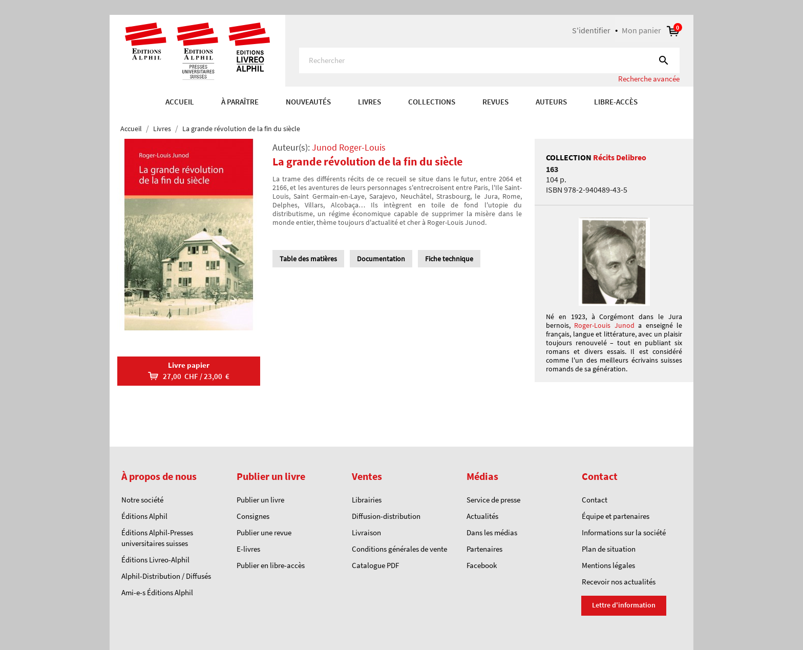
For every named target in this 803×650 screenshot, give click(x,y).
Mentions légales (608, 565)
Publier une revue (264, 532)
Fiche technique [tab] (449, 258)
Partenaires (484, 549)
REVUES (495, 102)
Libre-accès (616, 102)
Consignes (253, 516)
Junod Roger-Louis (349, 147)
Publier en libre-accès (271, 565)
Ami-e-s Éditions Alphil (157, 592)
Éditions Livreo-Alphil (155, 559)
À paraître (240, 102)
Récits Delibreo (619, 157)
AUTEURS (551, 102)
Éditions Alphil (144, 516)
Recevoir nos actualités (619, 581)
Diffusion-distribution (386, 516)
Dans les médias (492, 532)
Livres (369, 102)
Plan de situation (609, 549)
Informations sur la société (624, 532)
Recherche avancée (649, 78)
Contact (594, 500)
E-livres (248, 549)
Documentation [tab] (381, 258)
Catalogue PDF (375, 565)
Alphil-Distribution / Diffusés (166, 576)
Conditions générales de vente (399, 549)
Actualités (482, 516)
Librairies (367, 500)
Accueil (179, 102)
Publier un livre (260, 500)
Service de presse (493, 500)
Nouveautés (308, 102)
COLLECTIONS (431, 102)
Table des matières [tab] (308, 258)
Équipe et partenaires (615, 516)
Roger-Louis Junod (604, 325)
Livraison (366, 532)
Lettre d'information (624, 605)
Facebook (482, 565)
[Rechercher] (489, 60)
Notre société (142, 500)
